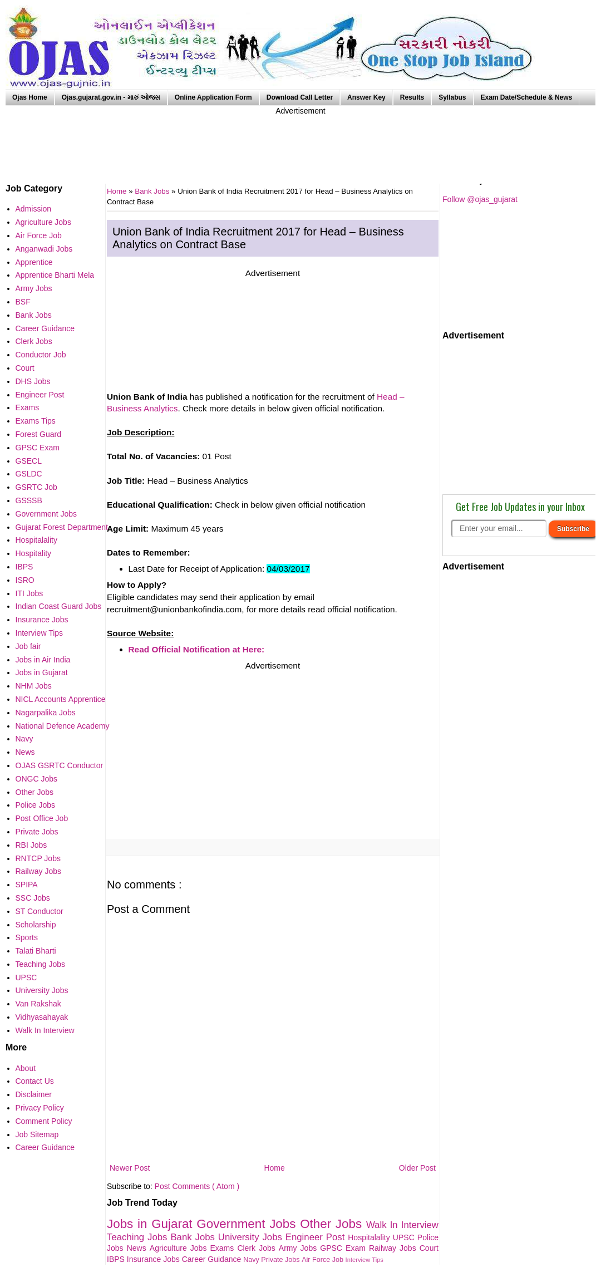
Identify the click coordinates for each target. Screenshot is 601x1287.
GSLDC (29, 473)
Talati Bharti (36, 950)
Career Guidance (213, 1259)
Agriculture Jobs (180, 1248)
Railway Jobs (394, 1248)
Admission (34, 208)
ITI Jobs (29, 593)
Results (412, 97)
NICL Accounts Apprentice (61, 699)
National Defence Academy (63, 725)
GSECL (29, 460)
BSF (23, 301)
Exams (224, 1248)
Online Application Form (213, 97)
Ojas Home (29, 97)
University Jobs (251, 1237)
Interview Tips (364, 1259)
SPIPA (27, 884)
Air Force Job (323, 1260)
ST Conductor (39, 911)
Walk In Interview (402, 1225)
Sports (27, 937)
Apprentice (34, 262)
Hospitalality (370, 1237)
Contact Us (35, 1081)
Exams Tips (36, 420)
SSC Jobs (33, 897)
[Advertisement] (300, 142)
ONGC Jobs (36, 778)
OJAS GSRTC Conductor (60, 765)
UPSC (405, 1237)
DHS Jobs (33, 381)
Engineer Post (316, 1237)
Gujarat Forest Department (62, 527)
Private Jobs (281, 1260)
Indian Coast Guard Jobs (59, 606)
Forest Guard (38, 434)
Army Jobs (299, 1248)
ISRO (25, 580)
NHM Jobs (34, 685)
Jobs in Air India (43, 659)
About (26, 1068)
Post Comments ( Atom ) (197, 1186)
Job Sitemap (37, 1134)
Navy (252, 1260)
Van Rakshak (38, 1003)
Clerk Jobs (257, 1248)
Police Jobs (36, 804)
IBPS (117, 1259)
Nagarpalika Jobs (46, 712)
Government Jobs (248, 1224)
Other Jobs (333, 1224)
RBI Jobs (31, 845)
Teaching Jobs (138, 1237)
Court (429, 1248)
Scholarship (36, 924)
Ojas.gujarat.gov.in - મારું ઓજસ (111, 97)
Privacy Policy (40, 1107)
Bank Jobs (153, 191)
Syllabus (452, 97)
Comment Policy (44, 1121)
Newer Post (130, 1167)
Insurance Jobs (154, 1259)
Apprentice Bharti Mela (55, 275)
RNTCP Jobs (38, 858)
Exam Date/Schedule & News (527, 97)
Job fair (28, 646)
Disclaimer (34, 1094)
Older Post (417, 1167)
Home (274, 1167)
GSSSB (29, 500)
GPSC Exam (344, 1248)
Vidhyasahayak (42, 1017)
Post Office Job (42, 818)
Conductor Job (41, 354)
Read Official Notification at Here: (197, 649)
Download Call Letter (300, 97)
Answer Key (366, 97)
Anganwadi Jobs (44, 248)
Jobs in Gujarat (151, 1224)
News (138, 1248)
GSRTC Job (36, 487)
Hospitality (34, 553)
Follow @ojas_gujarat (480, 199)
